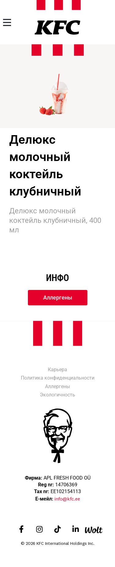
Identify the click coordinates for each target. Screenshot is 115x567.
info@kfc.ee (67, 499)
